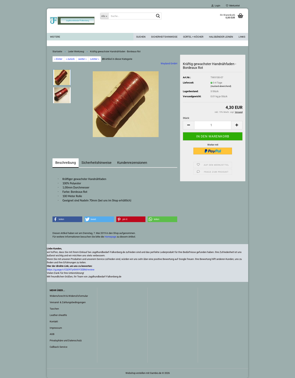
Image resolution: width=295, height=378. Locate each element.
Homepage (110, 236)
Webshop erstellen (135, 373)
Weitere (55, 36)
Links (242, 36)
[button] (188, 125)
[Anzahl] (212, 125)
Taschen (54, 308)
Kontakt (54, 321)
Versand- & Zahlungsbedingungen (68, 302)
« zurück (70, 59)
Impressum (56, 327)
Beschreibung (65, 163)
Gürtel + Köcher (193, 36)
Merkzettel (233, 5)
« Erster (58, 59)
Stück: (186, 118)
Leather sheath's (58, 315)
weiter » (82, 59)
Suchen (140, 36)
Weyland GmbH (169, 63)
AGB (52, 334)
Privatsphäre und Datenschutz (66, 340)
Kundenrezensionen (132, 163)
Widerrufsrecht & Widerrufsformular (69, 296)
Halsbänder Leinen (221, 36)
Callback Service (58, 346)
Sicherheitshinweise (164, 36)
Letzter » (94, 59)
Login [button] (215, 5)
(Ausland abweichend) (221, 86)
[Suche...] (104, 16)
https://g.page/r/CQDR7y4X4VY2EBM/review (70, 269)
